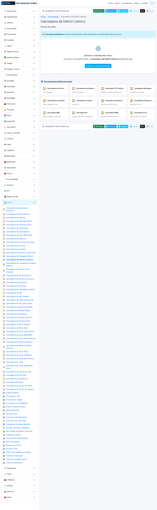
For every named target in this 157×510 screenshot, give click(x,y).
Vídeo (7, 497)
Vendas (8, 486)
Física (7, 115)
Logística (9, 150)
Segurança (10, 468)
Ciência (8, 23)
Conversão (10, 34)
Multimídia (9, 162)
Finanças (9, 110)
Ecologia (9, 81)
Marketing (9, 156)
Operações (10, 168)
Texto (7, 474)
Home (110, 3)
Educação (9, 86)
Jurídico (9, 139)
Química (8, 185)
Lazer (7, 144)
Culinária (9, 40)
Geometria (9, 127)
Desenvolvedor (11, 57)
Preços (137, 3)
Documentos (10, 75)
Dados (8, 46)
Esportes (9, 92)
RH (6, 191)
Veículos (9, 491)
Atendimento (10, 17)
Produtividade (11, 179)
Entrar (153, 3)
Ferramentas (126, 3)
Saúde (8, 202)
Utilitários (9, 480)
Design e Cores (11, 69)
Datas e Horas (11, 52)
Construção (10, 28)
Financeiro (9, 104)
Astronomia (10, 11)
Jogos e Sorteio (12, 133)
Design (8, 63)
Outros (8, 173)
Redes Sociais (11, 197)
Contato (144, 3)
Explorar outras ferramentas (98, 66)
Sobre (117, 3)
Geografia (9, 121)
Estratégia (9, 98)
